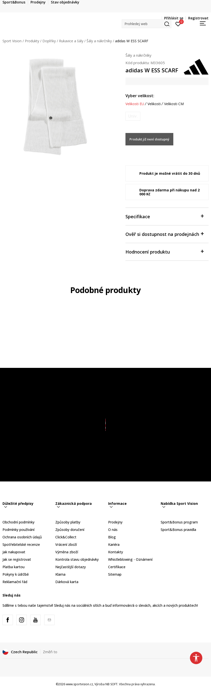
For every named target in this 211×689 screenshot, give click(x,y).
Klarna (60, 574)
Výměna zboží (66, 552)
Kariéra (114, 544)
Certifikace (116, 566)
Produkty (32, 41)
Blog (112, 537)
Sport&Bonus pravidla (178, 529)
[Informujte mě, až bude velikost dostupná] (132, 116)
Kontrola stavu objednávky (77, 559)
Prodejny (115, 522)
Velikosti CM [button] (174, 104)
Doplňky (49, 41)
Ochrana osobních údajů (22, 537)
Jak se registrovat (16, 559)
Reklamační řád (14, 581)
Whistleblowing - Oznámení (130, 559)
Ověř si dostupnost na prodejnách (164, 233)
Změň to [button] (50, 651)
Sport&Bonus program (179, 522)
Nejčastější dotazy (70, 566)
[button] (146, 23)
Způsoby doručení (69, 529)
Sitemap (114, 574)
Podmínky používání (18, 529)
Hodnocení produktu (164, 251)
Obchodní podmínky (18, 522)
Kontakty (115, 552)
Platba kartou (13, 566)
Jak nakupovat (13, 552)
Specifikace (164, 216)
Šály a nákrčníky (99, 41)
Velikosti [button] (154, 104)
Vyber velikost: (139, 95)
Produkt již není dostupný (149, 139)
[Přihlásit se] (178, 23)
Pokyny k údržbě (15, 574)
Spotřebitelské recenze (21, 544)
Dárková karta (66, 581)
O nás (113, 529)
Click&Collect (65, 537)
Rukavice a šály (71, 41)
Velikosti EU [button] (134, 104)
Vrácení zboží (66, 544)
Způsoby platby (67, 522)
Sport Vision (12, 41)
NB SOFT (111, 684)
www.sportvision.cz (79, 684)
